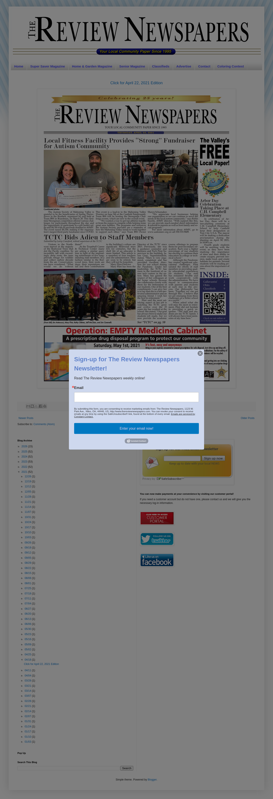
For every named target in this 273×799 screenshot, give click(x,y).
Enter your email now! (137, 428)
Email (79, 387)
